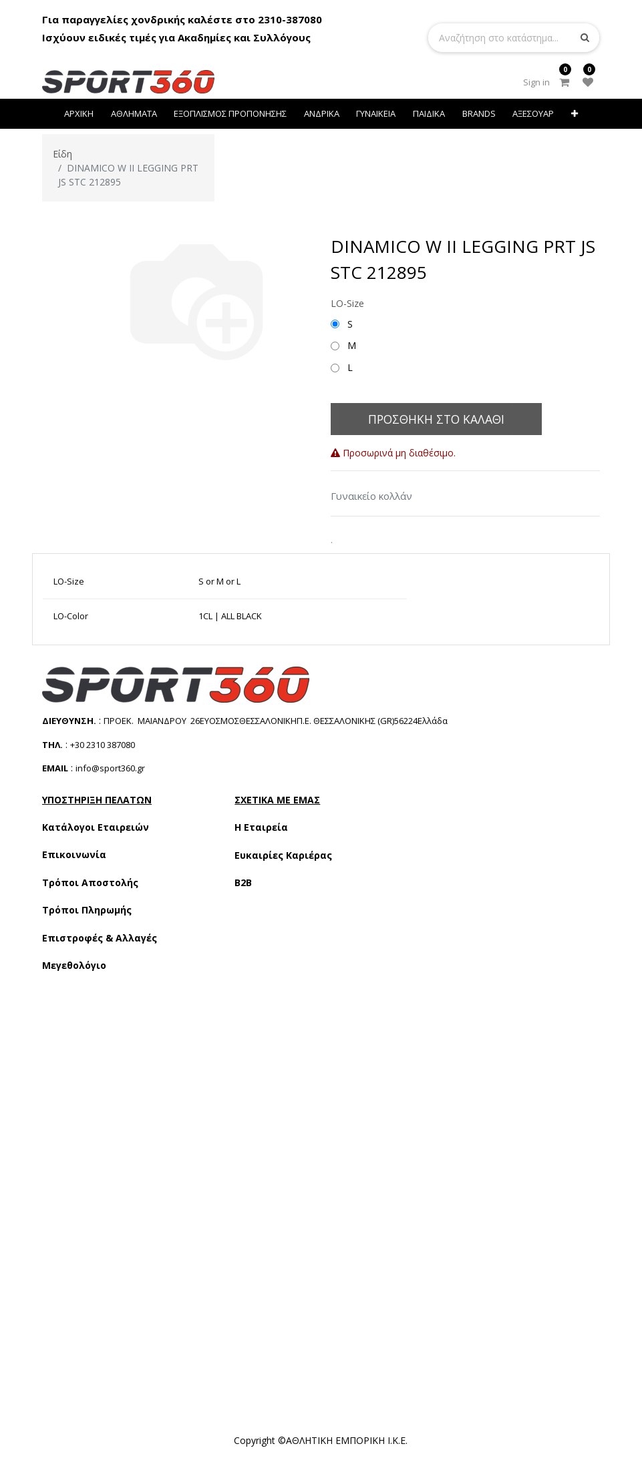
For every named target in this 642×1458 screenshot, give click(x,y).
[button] (575, 114)
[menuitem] (78, 114)
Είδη (62, 153)
